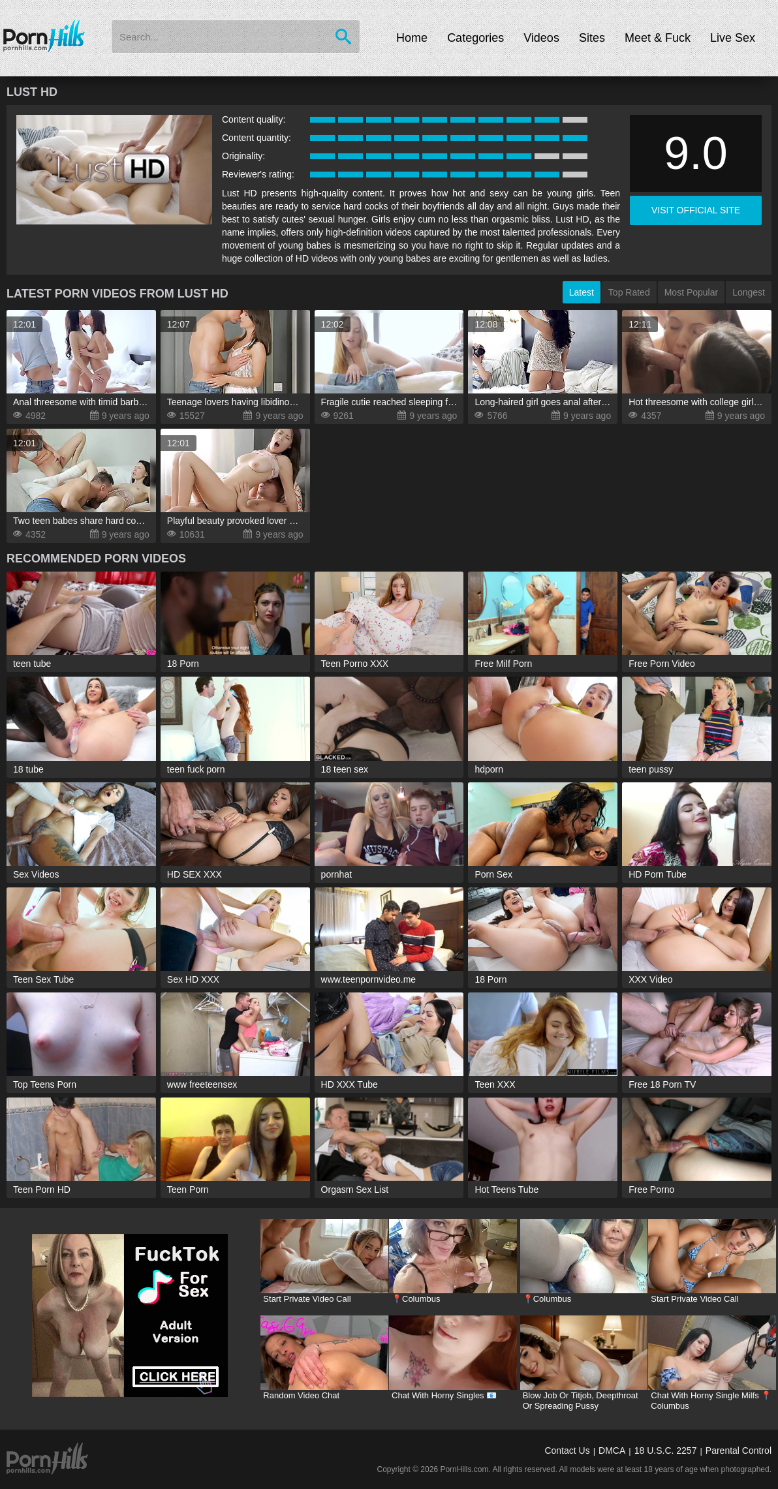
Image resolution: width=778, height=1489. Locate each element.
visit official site (695, 210)
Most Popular (691, 292)
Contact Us (566, 1450)
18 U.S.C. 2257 (665, 1450)
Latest (581, 292)
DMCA (612, 1450)
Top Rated (629, 292)
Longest (748, 292)
